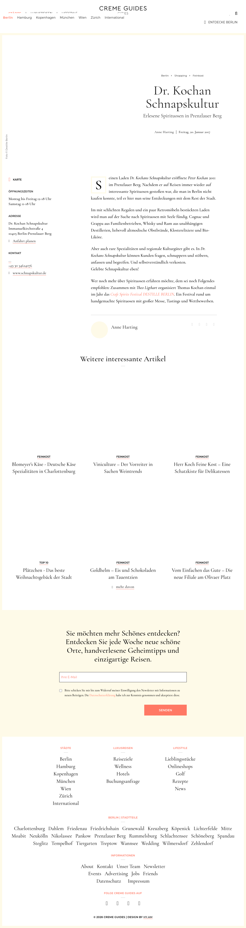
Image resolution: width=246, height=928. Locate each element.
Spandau (225, 836)
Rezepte (180, 781)
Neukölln (38, 836)
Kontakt (105, 866)
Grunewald (133, 828)
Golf (180, 774)
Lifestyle (69, 13)
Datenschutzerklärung (102, 695)
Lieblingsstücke (180, 759)
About (87, 866)
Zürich (101, 22)
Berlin (13, 22)
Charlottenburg (29, 828)
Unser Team (128, 866)
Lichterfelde (205, 828)
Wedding (150, 843)
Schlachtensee (174, 836)
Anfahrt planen (24, 241)
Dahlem (56, 828)
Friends (150, 874)
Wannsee (129, 843)
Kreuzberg (158, 828)
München (72, 22)
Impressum (139, 881)
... (9, 260)
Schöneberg (202, 836)
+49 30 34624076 (20, 265)
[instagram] (118, 905)
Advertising (116, 874)
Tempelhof (62, 843)
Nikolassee (61, 836)
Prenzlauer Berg (110, 836)
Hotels (122, 774)
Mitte (226, 828)
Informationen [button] (123, 855)
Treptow (108, 843)
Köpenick (180, 828)
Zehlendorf (202, 843)
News (180, 789)
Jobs (135, 874)
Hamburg (30, 22)
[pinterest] (128, 905)
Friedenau (77, 828)
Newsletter (154, 866)
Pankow (83, 836)
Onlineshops (180, 766)
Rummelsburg (143, 836)
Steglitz (40, 843)
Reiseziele (123, 759)
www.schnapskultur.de (29, 273)
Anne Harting (164, 132)
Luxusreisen (41, 13)
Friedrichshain (104, 828)
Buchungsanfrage (123, 781)
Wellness (123, 766)
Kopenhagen (51, 22)
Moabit (19, 836)
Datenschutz (108, 881)
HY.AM (148, 917)
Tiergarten (86, 843)
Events (94, 874)
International (120, 22)
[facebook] (107, 905)
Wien (88, 22)
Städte (14, 13)
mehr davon (125, 586)
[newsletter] (139, 905)
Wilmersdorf (175, 843)
